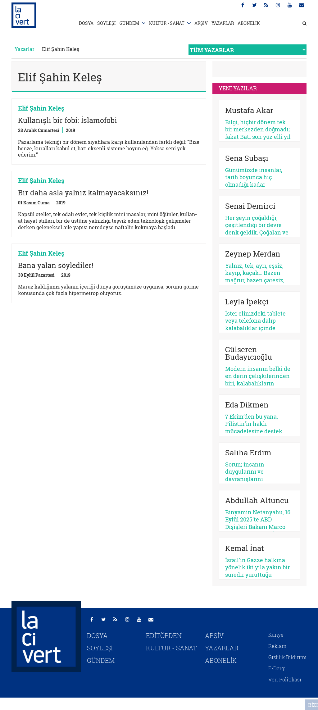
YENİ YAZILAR (238, 88)
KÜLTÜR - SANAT (166, 23)
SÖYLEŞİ (106, 23)
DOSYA (86, 23)
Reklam (277, 646)
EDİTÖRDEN (164, 635)
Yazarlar (24, 49)
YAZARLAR (222, 23)
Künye (276, 634)
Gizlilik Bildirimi (287, 657)
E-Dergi (277, 668)
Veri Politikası (284, 679)
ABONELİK (249, 23)
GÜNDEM (129, 23)
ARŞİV (201, 23)
